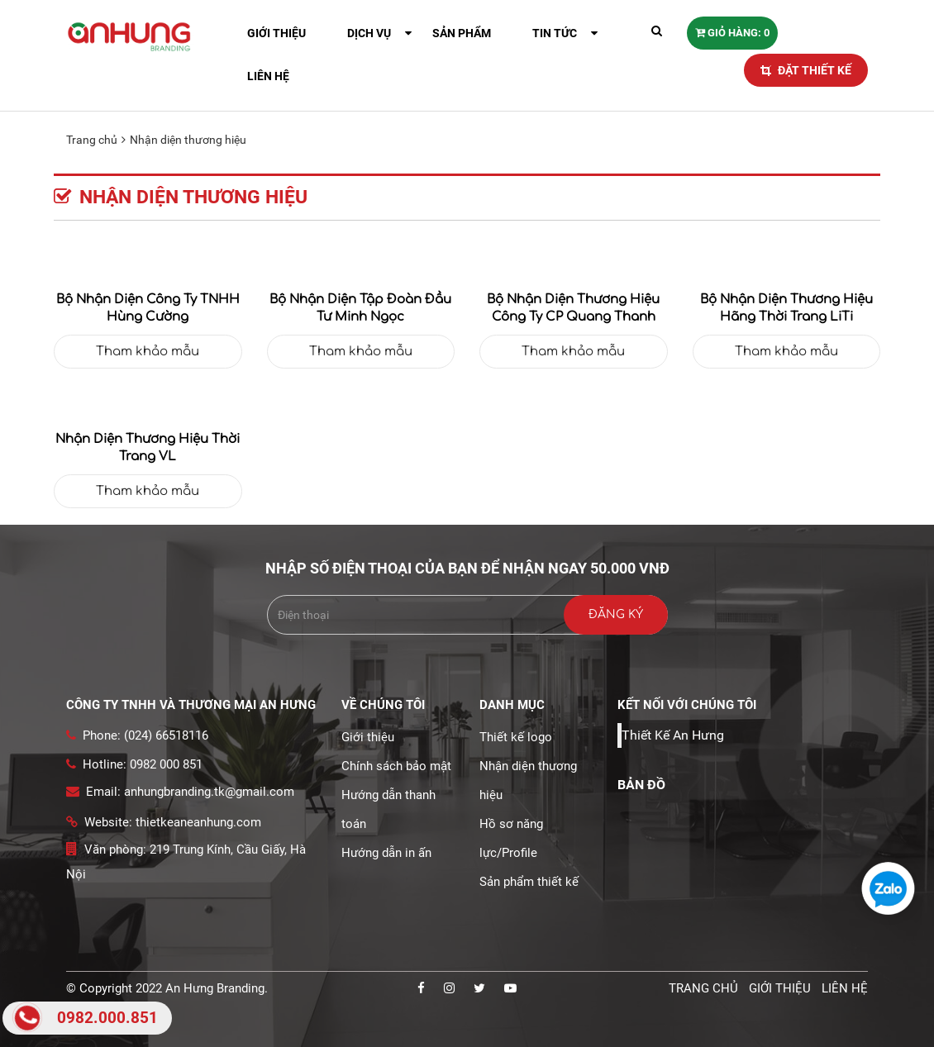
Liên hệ (268, 76)
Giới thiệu (276, 33)
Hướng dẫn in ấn (386, 852)
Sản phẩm (461, 33)
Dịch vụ (369, 33)
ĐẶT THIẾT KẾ (805, 70)
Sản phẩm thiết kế (529, 881)
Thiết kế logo (515, 737)
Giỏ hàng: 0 (732, 32)
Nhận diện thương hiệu (188, 139)
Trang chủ (91, 139)
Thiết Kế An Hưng (673, 735)
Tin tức (554, 33)
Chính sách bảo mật (396, 766)
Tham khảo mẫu (147, 352)
